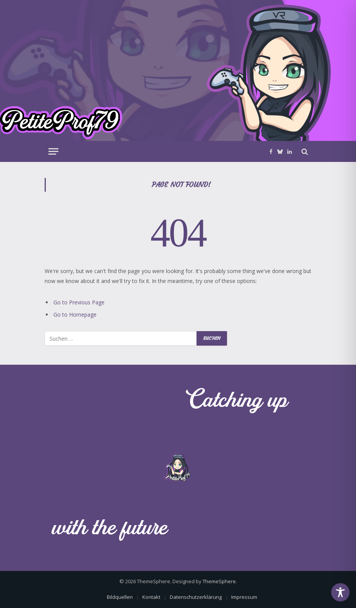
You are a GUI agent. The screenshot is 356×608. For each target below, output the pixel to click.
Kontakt (151, 596)
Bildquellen (120, 596)
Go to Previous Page (79, 302)
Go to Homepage (75, 314)
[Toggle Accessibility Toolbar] (340, 592)
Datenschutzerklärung (196, 596)
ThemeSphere (219, 581)
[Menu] (53, 151)
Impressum (244, 596)
